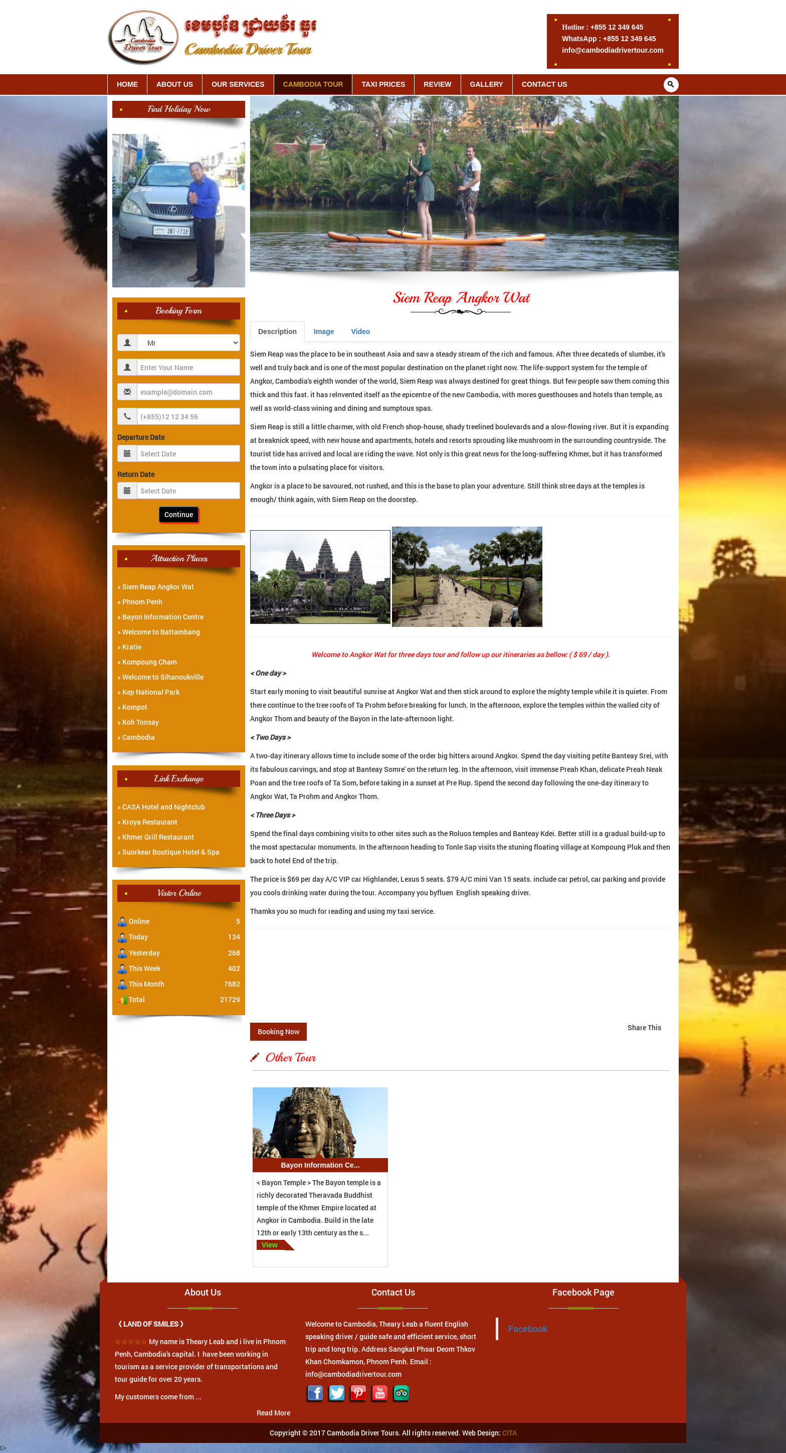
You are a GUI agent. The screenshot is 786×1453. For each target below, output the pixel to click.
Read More (273, 1412)
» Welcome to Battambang (158, 631)
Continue (178, 514)
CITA (509, 1432)
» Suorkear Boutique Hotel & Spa (168, 852)
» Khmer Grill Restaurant (155, 837)
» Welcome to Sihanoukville (160, 677)
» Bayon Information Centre (160, 616)
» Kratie (129, 647)
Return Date (135, 474)
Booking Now (278, 1031)
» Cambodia (136, 737)
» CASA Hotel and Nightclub (161, 807)
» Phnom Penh (139, 601)
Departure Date (140, 437)
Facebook (527, 1329)
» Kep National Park (148, 692)
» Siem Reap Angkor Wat (155, 586)
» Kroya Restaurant (147, 822)
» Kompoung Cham (147, 662)
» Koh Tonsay (138, 722)
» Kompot (132, 707)
